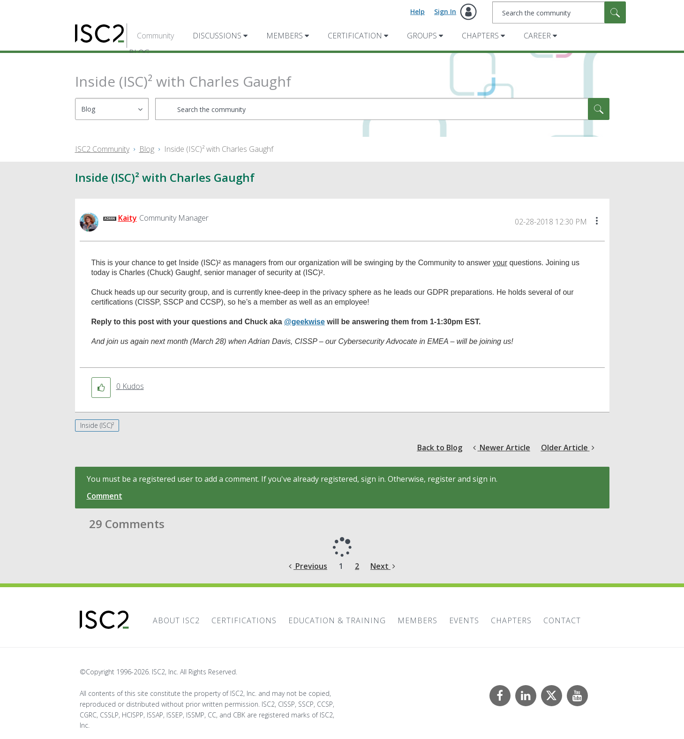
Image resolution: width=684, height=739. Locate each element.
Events (464, 620)
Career (537, 35)
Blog (146, 149)
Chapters (480, 35)
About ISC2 (176, 620)
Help (417, 11)
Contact (562, 620)
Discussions (217, 35)
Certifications (244, 620)
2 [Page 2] (357, 566)
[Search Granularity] (111, 108)
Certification (355, 35)
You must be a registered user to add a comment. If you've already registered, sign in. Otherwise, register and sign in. (292, 479)
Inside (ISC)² (97, 425)
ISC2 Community (102, 149)
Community (155, 35)
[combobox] (559, 12)
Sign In (445, 11)
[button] (597, 221)
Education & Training (337, 620)
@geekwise (304, 322)
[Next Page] (382, 566)
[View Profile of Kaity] (127, 218)
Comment (104, 496)
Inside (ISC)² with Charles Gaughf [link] (218, 149)
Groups (422, 35)
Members (284, 35)
